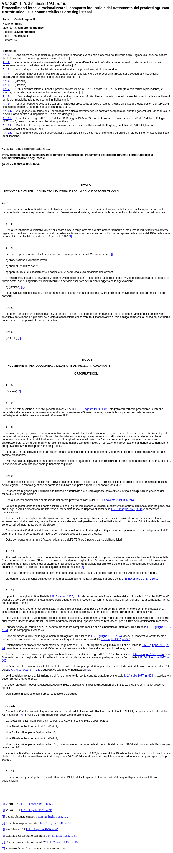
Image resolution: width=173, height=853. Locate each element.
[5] (82, 567)
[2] (22, 287)
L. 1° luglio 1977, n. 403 (138, 675)
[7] (21, 714)
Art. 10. (8, 551)
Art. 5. (7, 332)
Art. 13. (8, 771)
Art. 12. (8, 705)
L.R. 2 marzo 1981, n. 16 (62, 842)
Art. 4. (7, 307)
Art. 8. (7, 427)
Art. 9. (7, 476)
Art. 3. (7, 248)
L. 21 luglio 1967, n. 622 (115, 639)
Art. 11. (8, 590)
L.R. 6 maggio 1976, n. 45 (126, 509)
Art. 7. (7, 403)
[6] (88, 669)
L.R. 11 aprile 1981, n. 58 (55, 823)
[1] (70, 236)
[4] (19, 391)
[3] (19, 338)
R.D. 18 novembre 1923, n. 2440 (115, 500)
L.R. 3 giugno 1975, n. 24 (65, 596)
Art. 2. (7, 224)
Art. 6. (7, 385)
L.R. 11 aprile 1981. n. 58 (36, 803)
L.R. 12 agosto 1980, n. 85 (91, 409)
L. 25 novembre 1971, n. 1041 (139, 578)
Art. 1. (6, 203)
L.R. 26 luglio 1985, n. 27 (54, 816)
